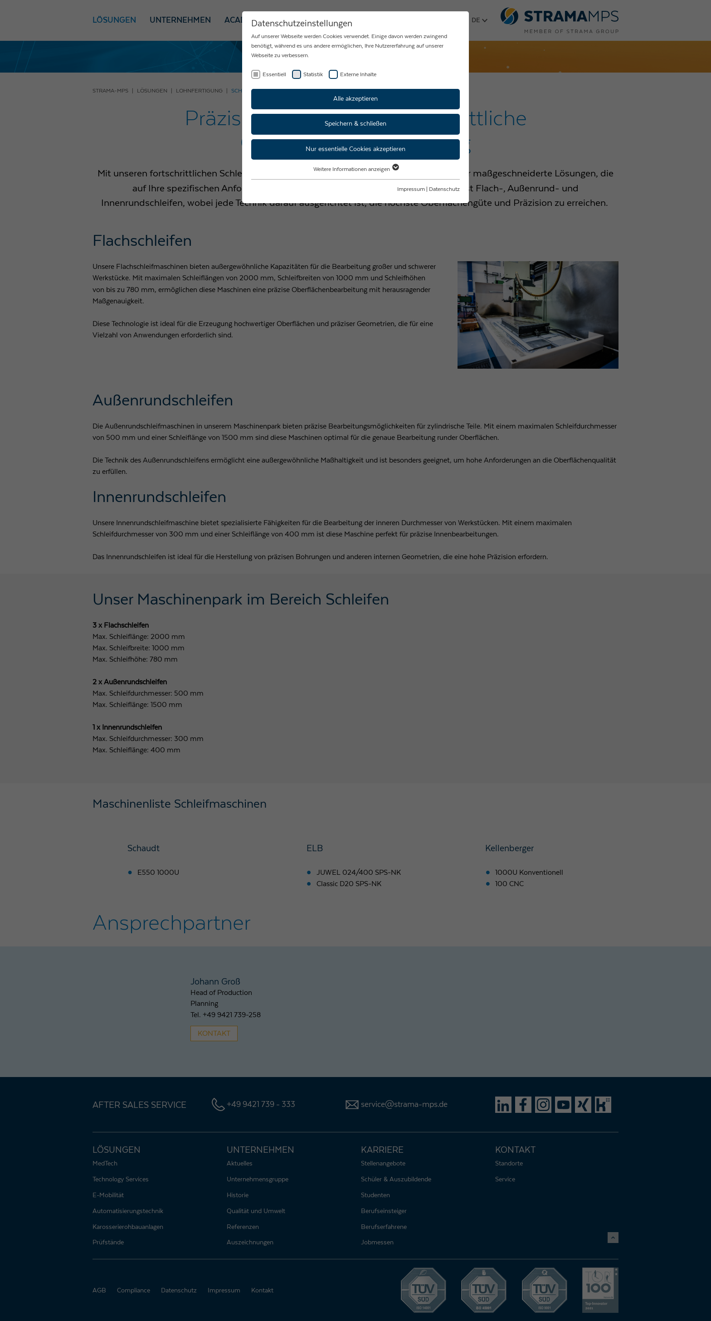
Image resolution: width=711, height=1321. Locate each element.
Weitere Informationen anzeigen (355, 169)
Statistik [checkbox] (313, 74)
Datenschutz (444, 189)
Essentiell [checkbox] (274, 74)
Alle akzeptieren (355, 98)
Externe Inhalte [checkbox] (358, 74)
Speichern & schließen (355, 123)
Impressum (411, 189)
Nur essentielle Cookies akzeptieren (355, 149)
